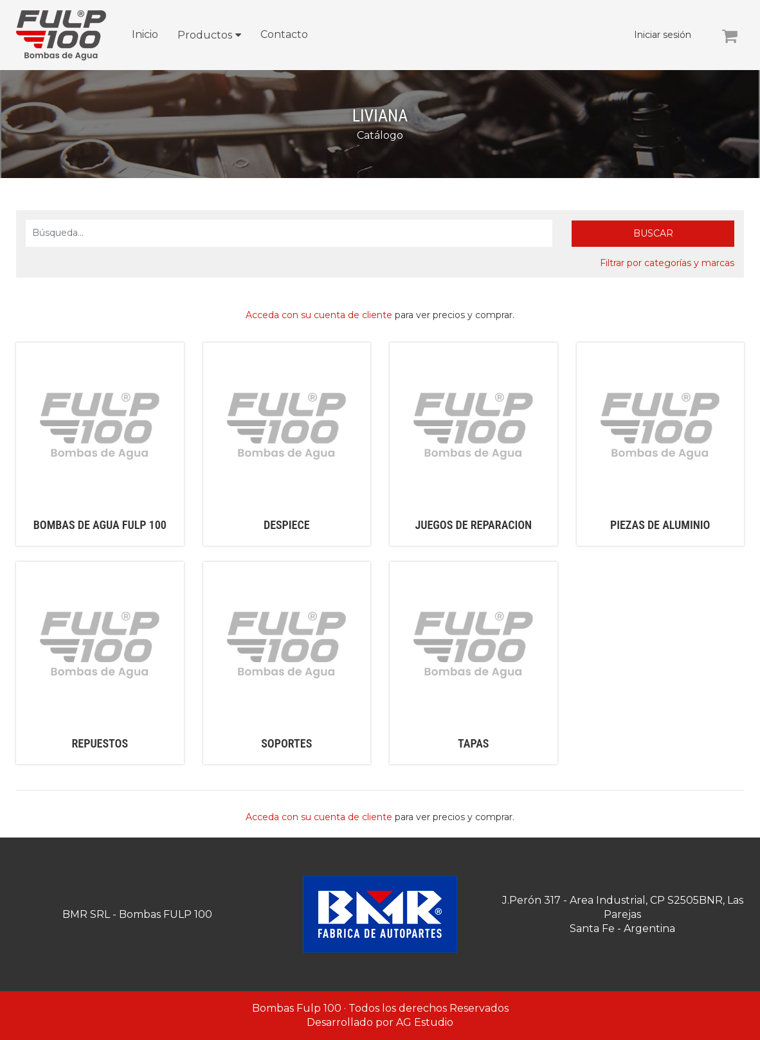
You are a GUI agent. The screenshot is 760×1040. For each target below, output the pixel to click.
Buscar (653, 233)
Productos (204, 35)
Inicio (145, 34)
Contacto (284, 34)
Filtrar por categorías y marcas (667, 263)
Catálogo (380, 135)
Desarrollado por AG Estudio (380, 1022)
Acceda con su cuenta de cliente (319, 315)
